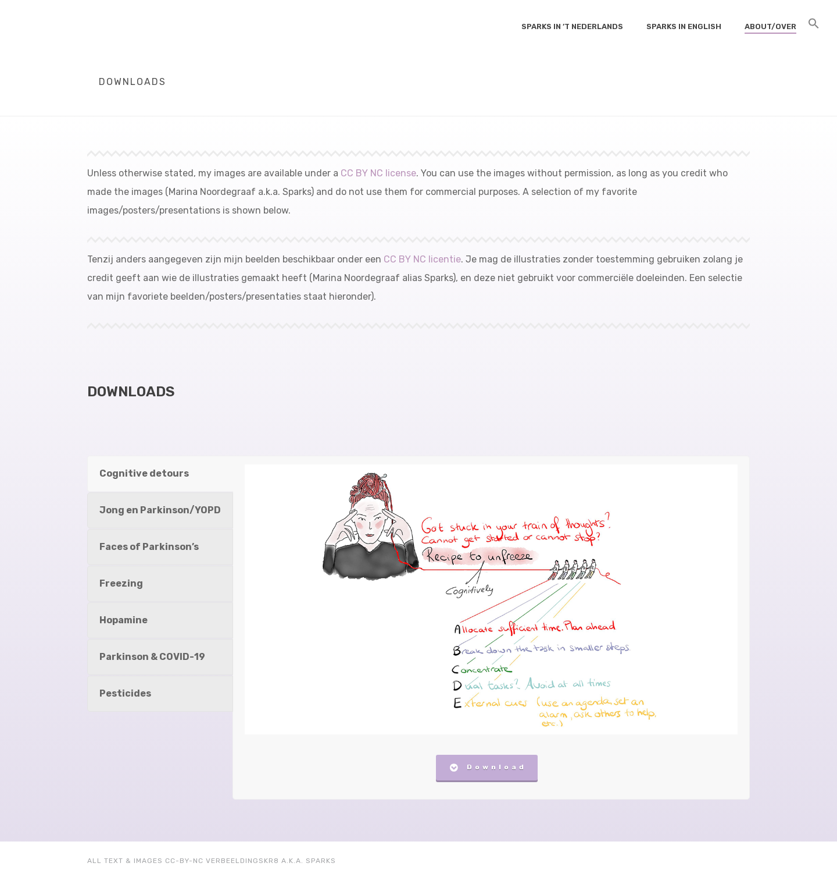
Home (669, 104)
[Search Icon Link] (814, 25)
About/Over (770, 26)
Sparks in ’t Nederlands (572, 26)
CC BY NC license (378, 173)
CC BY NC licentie (422, 259)
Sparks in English (683, 26)
